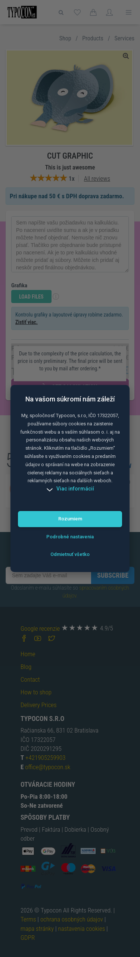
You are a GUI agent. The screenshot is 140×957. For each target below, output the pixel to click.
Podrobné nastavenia (70, 536)
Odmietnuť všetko (70, 554)
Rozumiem (70, 519)
